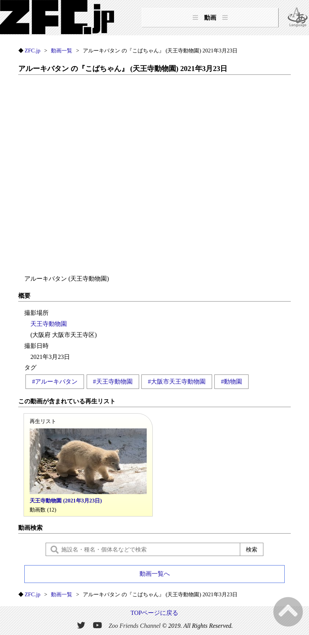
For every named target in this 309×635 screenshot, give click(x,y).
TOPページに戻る (155, 613)
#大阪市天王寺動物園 (177, 381)
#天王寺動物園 (113, 381)
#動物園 (231, 381)
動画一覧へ (154, 573)
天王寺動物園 (48, 324)
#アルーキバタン (55, 381)
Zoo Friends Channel (135, 625)
